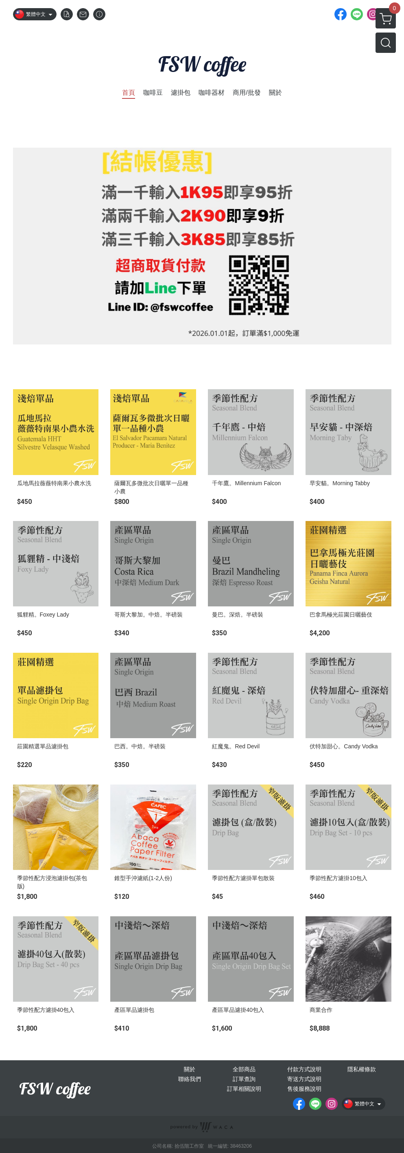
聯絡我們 (189, 1079)
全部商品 (244, 1069)
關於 (189, 1069)
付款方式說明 (304, 1069)
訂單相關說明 (244, 1089)
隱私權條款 (361, 1069)
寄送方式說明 (304, 1079)
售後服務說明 (304, 1089)
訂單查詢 (244, 1079)
